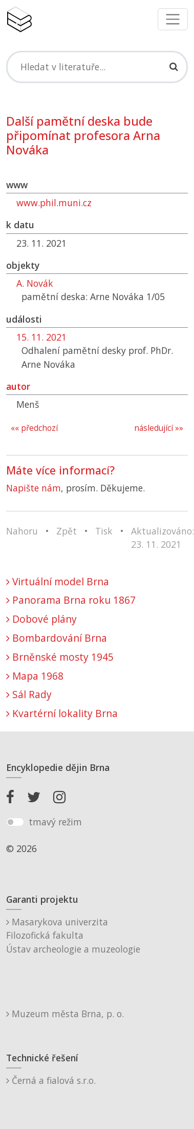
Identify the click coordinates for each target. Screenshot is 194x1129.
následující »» (158, 428)
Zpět (66, 531)
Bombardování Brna (56, 638)
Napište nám (33, 488)
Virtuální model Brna (57, 581)
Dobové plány (41, 619)
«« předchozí (34, 428)
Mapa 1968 (34, 676)
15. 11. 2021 (41, 337)
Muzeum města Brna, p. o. (65, 1013)
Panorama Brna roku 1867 (71, 600)
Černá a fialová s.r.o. (51, 1080)
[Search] (97, 67)
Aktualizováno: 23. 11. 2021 (162, 537)
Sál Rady (29, 694)
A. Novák (34, 283)
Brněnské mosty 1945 (60, 657)
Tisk (104, 531)
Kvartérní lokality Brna (62, 713)
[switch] (15, 822)
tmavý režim (55, 822)
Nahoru (22, 531)
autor (18, 386)
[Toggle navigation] (173, 19)
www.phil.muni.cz (54, 202)
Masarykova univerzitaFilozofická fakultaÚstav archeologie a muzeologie (73, 935)
